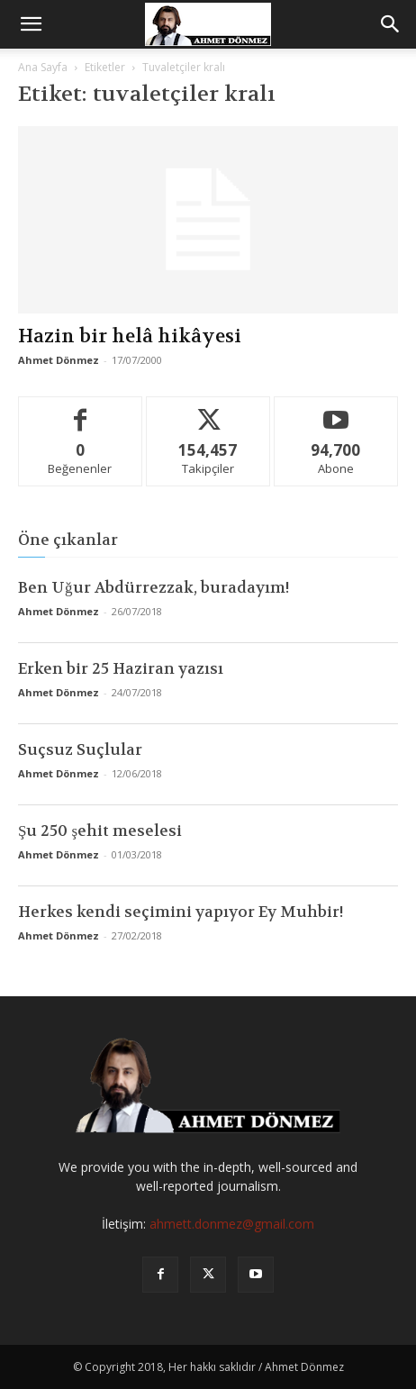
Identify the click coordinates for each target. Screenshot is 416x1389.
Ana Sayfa (43, 67)
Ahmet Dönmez (58, 360)
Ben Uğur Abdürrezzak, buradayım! (154, 587)
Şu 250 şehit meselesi (100, 830)
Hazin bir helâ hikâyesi (129, 336)
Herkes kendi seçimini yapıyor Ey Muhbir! (181, 911)
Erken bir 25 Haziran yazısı (120, 668)
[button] (30, 24)
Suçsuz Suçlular (80, 749)
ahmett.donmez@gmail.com (231, 1223)
